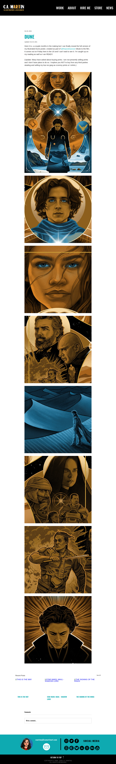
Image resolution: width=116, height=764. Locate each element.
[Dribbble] (87, 748)
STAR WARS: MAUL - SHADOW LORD (57, 698)
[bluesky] (76, 748)
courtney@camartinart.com (46, 739)
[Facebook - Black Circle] (76, 741)
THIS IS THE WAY (23, 697)
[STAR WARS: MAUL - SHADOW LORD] (58, 686)
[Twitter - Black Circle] (71, 741)
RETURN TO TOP (56, 757)
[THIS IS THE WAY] (28, 686)
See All (99, 675)
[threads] (66, 748)
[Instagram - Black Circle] (66, 741)
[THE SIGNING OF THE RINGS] (87, 686)
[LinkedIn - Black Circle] (82, 748)
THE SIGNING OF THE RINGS (85, 697)
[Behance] (92, 748)
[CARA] (71, 748)
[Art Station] (97, 748)
